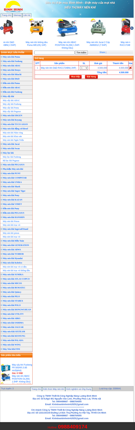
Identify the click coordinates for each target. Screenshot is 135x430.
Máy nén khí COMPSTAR (15, 178)
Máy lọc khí (8, 153)
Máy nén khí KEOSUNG (14, 336)
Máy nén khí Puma (11, 57)
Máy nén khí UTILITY (13, 314)
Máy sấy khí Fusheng (12, 104)
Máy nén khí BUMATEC (14, 287)
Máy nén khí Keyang (12, 120)
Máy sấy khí (8, 96)
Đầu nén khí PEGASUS (13, 213)
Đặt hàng (91, 76)
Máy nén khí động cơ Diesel (15, 128)
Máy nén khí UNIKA (12, 182)
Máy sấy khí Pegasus (12, 111)
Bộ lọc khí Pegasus (11, 160)
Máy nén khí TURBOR (13, 254)
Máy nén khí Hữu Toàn (13, 241)
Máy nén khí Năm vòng (13, 132)
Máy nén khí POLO (12, 305)
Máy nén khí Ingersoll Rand (15, 229)
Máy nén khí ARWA (12, 249)
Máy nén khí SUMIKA (13, 274)
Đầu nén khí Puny (11, 208)
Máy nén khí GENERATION (16, 245)
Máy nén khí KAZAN (12, 200)
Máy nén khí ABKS (11, 318)
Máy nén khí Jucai (11, 144)
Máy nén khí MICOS (12, 283)
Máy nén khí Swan (11, 148)
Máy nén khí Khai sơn (12, 136)
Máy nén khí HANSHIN (14, 217)
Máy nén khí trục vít (11, 225)
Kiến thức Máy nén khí (53, 389)
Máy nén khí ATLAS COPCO (16, 279)
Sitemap (17, 15)
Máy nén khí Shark (11, 186)
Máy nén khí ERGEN (12, 115)
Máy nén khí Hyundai (12, 258)
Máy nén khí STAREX (13, 301)
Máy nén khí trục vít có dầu (15, 267)
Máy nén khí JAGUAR (13, 327)
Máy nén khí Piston (11, 221)
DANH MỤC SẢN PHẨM (12, 52)
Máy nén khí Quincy (12, 292)
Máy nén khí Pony (11, 195)
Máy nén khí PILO (11, 296)
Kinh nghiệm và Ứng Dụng (78, 389)
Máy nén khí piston (11, 233)
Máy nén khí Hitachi (12, 74)
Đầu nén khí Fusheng (12, 92)
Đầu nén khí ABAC (11, 87)
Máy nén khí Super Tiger (14, 191)
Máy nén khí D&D (11, 79)
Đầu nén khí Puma (11, 83)
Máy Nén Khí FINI (11, 349)
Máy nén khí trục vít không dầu (16, 270)
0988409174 (72, 426)
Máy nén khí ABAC (12, 65)
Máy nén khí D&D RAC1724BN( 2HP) (58, 68)
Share (102, 52)
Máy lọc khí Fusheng (12, 157)
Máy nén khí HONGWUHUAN (17, 309)
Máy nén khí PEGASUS (13, 164)
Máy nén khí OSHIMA (13, 323)
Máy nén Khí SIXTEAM (14, 331)
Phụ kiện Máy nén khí (13, 169)
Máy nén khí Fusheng (12, 61)
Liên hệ (26, 15)
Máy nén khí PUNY (12, 173)
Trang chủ (6, 15)
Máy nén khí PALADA (13, 340)
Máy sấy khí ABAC (11, 100)
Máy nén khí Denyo (11, 70)
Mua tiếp (75, 76)
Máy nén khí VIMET (12, 204)
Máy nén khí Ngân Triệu (13, 140)
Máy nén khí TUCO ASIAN (15, 124)
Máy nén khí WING (12, 344)
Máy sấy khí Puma (11, 108)
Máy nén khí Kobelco (12, 263)
